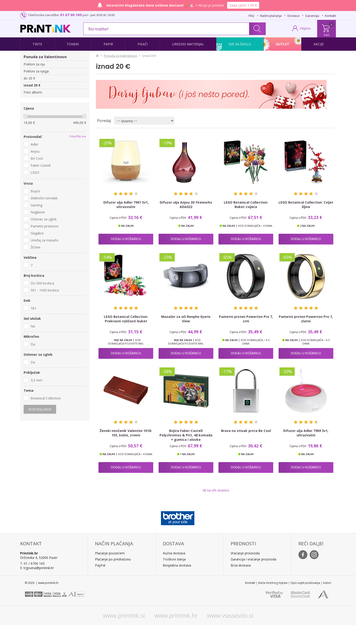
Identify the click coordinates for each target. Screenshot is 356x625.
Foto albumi (33, 92)
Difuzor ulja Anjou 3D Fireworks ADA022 (186, 204)
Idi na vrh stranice (216, 490)
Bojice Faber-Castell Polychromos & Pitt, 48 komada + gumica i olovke (186, 435)
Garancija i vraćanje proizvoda (253, 559)
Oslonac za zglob (44, 219)
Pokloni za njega (36, 71)
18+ (33, 308)
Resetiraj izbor (39, 409)
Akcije (319, 44)
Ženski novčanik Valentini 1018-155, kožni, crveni (126, 432)
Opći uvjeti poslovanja (305, 583)
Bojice (35, 191)
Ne (33, 326)
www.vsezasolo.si (230, 615)
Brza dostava (241, 565)
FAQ (251, 16)
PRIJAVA (305, 28)
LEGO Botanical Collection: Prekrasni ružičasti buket (126, 318)
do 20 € (29, 78)
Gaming (36, 205)
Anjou (35, 151)
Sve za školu (240, 44)
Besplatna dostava (177, 565)
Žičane (35, 247)
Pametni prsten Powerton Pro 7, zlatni (306, 318)
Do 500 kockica (42, 283)
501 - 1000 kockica (45, 290)
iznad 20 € (32, 85)
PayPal (100, 565)
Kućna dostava (174, 553)
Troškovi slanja (174, 559)
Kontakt (330, 16)
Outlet (282, 44)
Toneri (73, 44)
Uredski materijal (188, 44)
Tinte (37, 44)
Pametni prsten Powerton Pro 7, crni (246, 318)
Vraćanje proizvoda (245, 553)
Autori (327, 583)
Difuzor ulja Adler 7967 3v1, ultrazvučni (126, 204)
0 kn (327, 35)
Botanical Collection (46, 398)
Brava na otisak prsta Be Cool (246, 430)
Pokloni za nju (34, 64)
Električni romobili (44, 198)
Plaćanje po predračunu (113, 559)
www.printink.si (124, 615)
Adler (34, 144)
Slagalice (37, 233)
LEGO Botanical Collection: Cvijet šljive (306, 204)
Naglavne (38, 212)
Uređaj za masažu (44, 240)
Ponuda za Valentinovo (45, 56)
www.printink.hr (176, 615)
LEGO (35, 172)
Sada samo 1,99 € (243, 5)
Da (33, 344)
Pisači (143, 44)
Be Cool (37, 158)
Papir (108, 44)
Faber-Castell (41, 165)
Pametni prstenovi (44, 226)
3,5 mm (36, 380)
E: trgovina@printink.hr (37, 568)
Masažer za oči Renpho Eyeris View (186, 318)
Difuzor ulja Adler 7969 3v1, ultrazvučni (305, 432)
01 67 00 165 (71, 14)
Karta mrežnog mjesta (272, 583)
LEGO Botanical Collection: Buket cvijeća (246, 204)
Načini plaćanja (271, 16)
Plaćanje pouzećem (110, 553)
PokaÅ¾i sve (77, 136)
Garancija (312, 16)
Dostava (293, 16)
